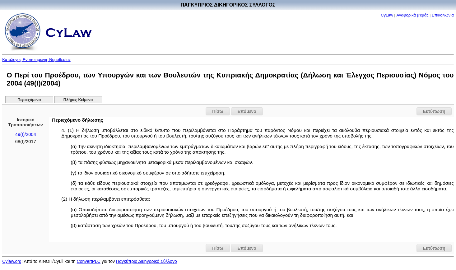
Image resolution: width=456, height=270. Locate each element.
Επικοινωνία (443, 15)
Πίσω (217, 111)
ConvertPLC (88, 261)
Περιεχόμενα (29, 100)
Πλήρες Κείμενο (78, 100)
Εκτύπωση (434, 111)
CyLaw (387, 15)
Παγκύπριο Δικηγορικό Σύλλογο (146, 261)
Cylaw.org (11, 261)
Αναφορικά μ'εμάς (413, 15)
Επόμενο (247, 111)
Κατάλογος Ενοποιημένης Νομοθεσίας (36, 59)
